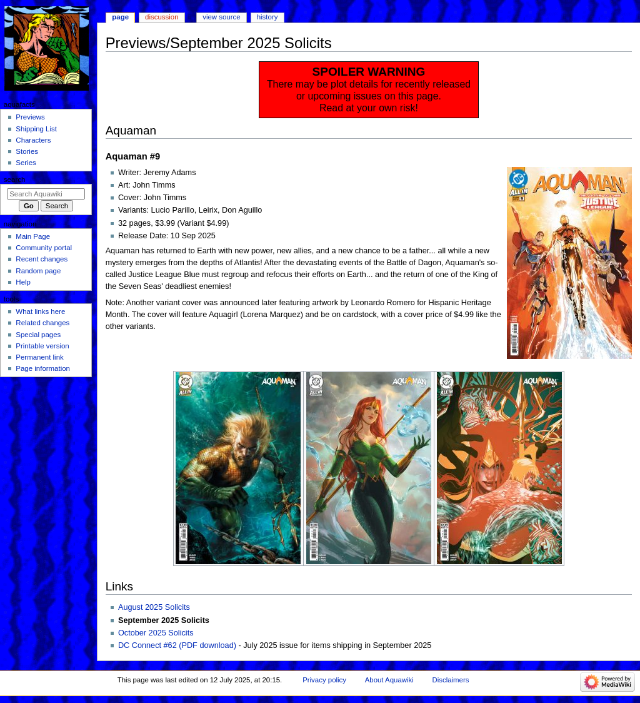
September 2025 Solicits (163, 620)
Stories (27, 151)
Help (23, 282)
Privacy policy (324, 680)
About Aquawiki (389, 680)
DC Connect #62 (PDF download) (177, 645)
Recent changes (42, 259)
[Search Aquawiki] (46, 194)
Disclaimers (450, 680)
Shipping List (36, 129)
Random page (38, 271)
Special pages (38, 334)
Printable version (42, 346)
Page (120, 17)
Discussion (161, 17)
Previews (30, 117)
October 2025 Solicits (156, 633)
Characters (33, 140)
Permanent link (39, 357)
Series (26, 162)
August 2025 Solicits (154, 607)
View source (221, 17)
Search (15, 179)
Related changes (42, 322)
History (267, 17)
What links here (40, 311)
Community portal (44, 247)
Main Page (33, 236)
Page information (43, 368)
